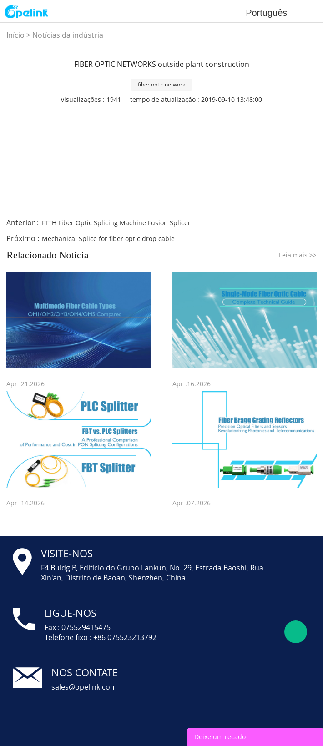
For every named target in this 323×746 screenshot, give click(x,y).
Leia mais (298, 255)
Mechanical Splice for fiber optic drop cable (108, 238)
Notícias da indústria (67, 35)
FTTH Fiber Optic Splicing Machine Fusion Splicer (116, 222)
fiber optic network (161, 84)
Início (15, 35)
